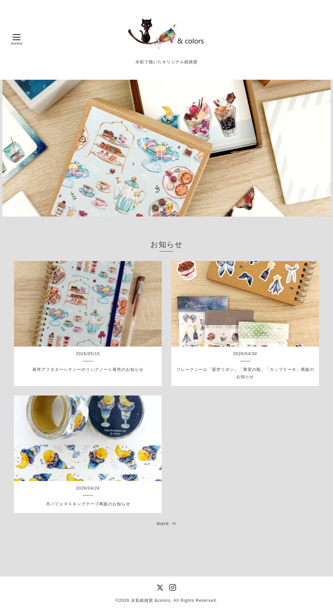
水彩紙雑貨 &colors (151, 600)
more (166, 523)
